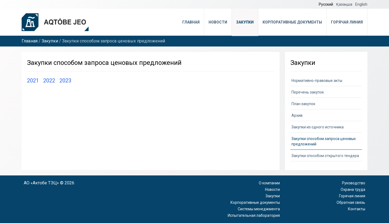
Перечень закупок (307, 92)
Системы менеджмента (259, 209)
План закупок (303, 104)
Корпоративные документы (292, 22)
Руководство (353, 183)
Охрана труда (353, 189)
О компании (269, 183)
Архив (297, 115)
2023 (65, 80)
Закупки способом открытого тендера (325, 156)
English (361, 4)
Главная (191, 22)
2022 (49, 80)
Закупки (245, 22)
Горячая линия (347, 22)
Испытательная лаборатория (254, 215)
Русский (326, 4)
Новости (218, 22)
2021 (33, 80)
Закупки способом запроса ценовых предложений (323, 141)
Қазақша (344, 4)
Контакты (356, 209)
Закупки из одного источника (317, 127)
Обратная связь (351, 202)
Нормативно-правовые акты (316, 80)
